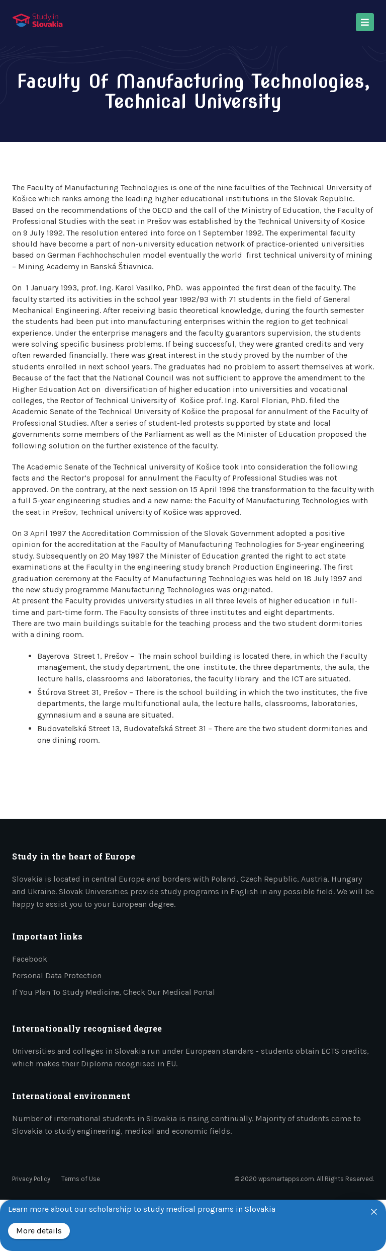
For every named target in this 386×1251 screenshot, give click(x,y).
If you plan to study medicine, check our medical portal (113, 992)
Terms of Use (80, 1179)
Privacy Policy (31, 1179)
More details (39, 1230)
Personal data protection (57, 975)
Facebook (29, 959)
